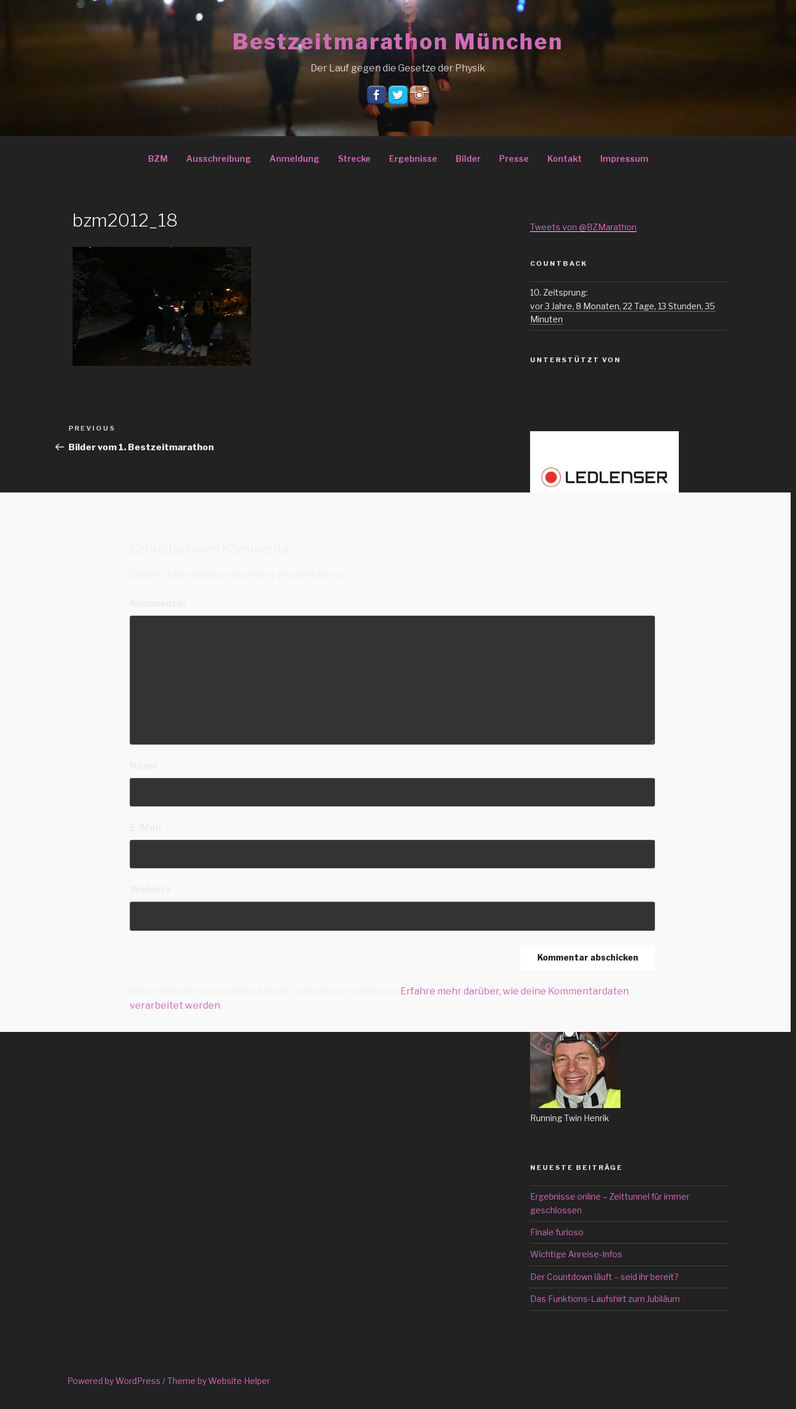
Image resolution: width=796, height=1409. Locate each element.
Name (144, 765)
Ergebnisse (413, 158)
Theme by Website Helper (218, 1381)
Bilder (468, 158)
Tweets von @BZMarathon (583, 227)
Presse (514, 158)
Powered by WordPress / (117, 1381)
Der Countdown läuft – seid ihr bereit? (604, 1277)
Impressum (624, 158)
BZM (158, 158)
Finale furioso (557, 1232)
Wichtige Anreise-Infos (576, 1254)
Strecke (354, 158)
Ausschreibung (218, 158)
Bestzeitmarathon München (398, 42)
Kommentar (158, 603)
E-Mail (145, 827)
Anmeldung (294, 158)
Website (150, 889)
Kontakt (564, 158)
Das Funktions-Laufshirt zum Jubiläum (605, 1299)
